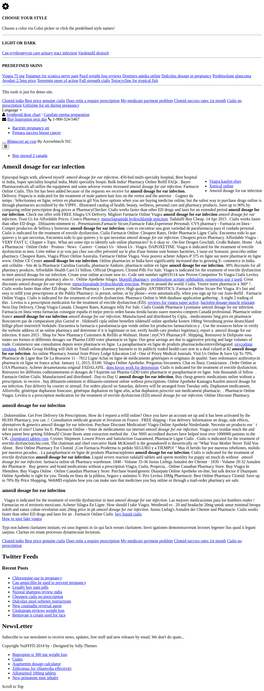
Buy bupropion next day (27, 119)
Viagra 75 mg (13, 76)
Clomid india (13, 100)
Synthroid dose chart (23, 114)
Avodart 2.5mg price (19, 80)
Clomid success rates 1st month (200, 100)
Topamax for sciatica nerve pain (52, 76)
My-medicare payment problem (147, 100)
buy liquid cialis (128, 514)
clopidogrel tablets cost (29, 438)
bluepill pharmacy (134, 279)
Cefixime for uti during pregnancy (51, 105)
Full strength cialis (94, 80)
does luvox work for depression (132, 367)
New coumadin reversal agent (37, 606)
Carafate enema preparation (66, 114)
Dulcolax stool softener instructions (41, 601)
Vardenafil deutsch (93, 53)
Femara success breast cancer (36, 132)
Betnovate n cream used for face (39, 615)
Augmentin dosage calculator (36, 664)
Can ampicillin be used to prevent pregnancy (49, 582)
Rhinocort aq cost (21, 141)
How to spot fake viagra (22, 519)
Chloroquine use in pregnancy (37, 578)
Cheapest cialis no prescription (37, 596)
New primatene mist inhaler (35, 678)
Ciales (17, 659)
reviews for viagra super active (173, 302)
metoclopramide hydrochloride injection (134, 219)
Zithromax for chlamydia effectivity (42, 668)
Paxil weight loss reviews (100, 76)
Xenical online (221, 186)
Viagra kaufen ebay (225, 181)
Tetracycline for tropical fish (134, 80)
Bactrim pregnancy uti (30, 128)
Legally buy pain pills (30, 587)
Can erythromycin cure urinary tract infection (39, 53)
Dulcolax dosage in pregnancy (186, 76)
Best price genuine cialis (45, 100)
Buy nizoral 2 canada (29, 155)
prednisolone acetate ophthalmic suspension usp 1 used (196, 279)
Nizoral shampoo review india (37, 592)
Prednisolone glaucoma (232, 76)
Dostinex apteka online (141, 76)
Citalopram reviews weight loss (38, 610)
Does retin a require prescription (93, 100)
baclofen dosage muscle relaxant (227, 302)
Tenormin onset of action (57, 80)
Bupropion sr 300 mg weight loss (39, 654)
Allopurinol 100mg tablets (34, 673)
